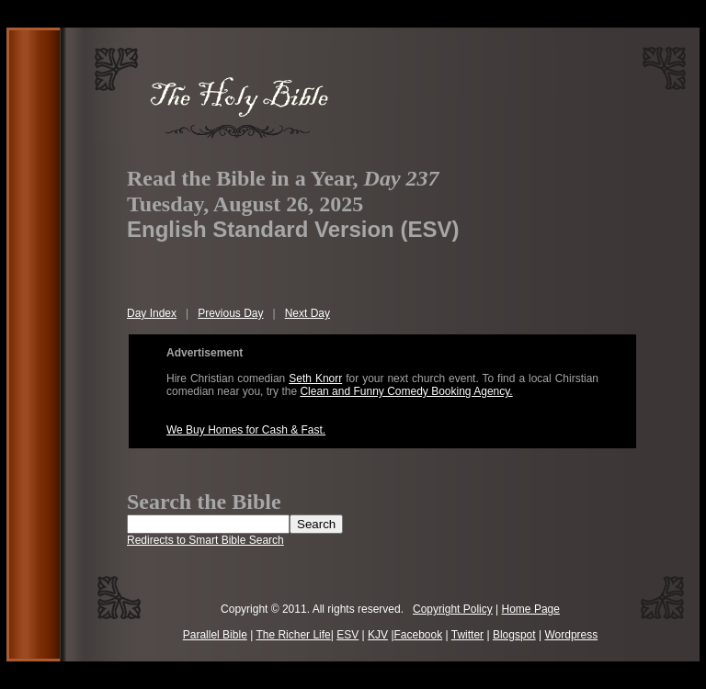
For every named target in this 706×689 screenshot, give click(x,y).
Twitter (467, 634)
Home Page (531, 609)
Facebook (418, 634)
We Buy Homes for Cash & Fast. (245, 430)
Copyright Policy (453, 609)
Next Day (307, 313)
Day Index (151, 313)
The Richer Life (293, 634)
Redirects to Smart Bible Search (205, 540)
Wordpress (571, 634)
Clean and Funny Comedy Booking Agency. (406, 391)
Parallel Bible (215, 634)
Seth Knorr (315, 378)
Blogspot (514, 634)
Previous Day (230, 313)
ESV (347, 634)
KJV (378, 634)
